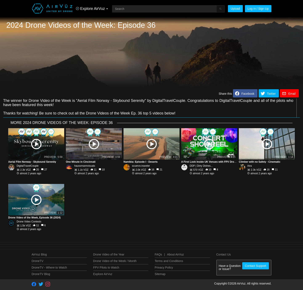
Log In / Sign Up (258, 8)
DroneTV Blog (41, 274)
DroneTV (37, 261)
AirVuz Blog (39, 254)
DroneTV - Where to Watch (49, 267)
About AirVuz (175, 254)
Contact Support (255, 265)
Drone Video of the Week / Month (115, 261)
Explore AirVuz (102, 274)
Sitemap (160, 274)
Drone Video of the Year (108, 254)
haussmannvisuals (84, 165)
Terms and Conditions (169, 261)
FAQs (158, 254)
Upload (235, 8)
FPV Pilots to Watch (106, 267)
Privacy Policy (164, 267)
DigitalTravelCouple (28, 165)
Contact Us (223, 254)
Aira (249, 165)
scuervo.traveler (141, 165)
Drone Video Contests (29, 221)
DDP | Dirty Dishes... (201, 165)
